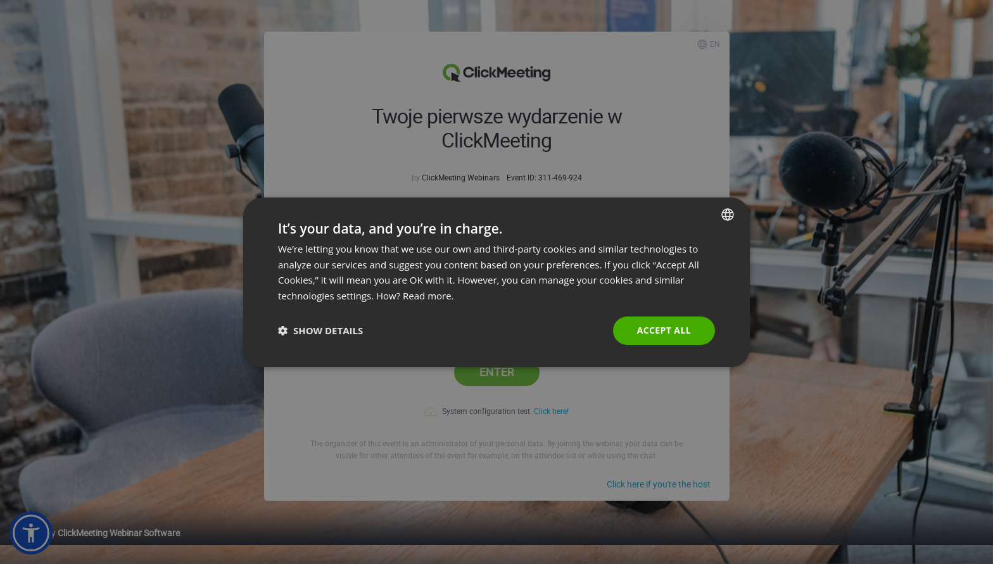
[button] (320, 330)
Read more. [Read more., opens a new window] (428, 295)
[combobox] (727, 214)
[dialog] (496, 282)
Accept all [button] (664, 330)
